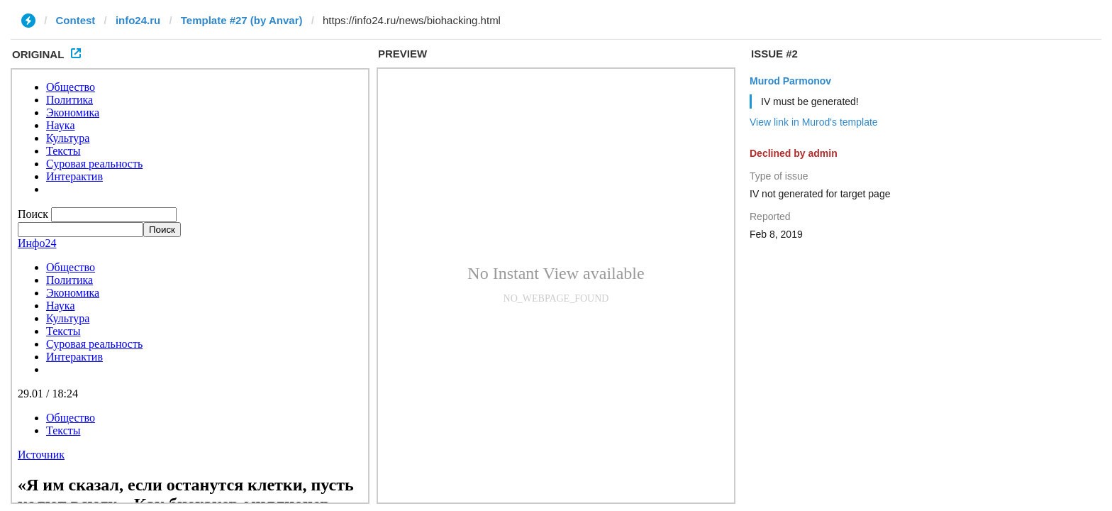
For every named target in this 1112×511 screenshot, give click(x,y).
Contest (76, 20)
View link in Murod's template (814, 122)
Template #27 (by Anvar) (242, 20)
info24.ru (138, 20)
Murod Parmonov (790, 81)
